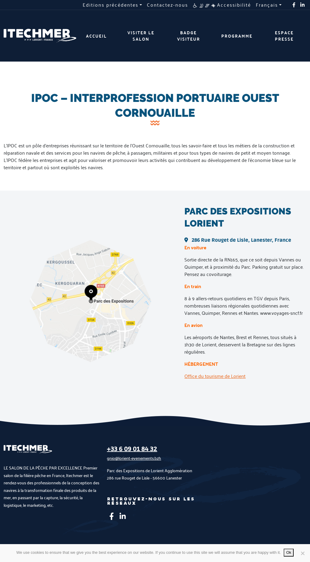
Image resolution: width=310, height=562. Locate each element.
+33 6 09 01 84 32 (132, 449)
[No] (302, 553)
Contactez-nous (167, 4)
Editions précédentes (110, 4)
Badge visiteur (188, 36)
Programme (236, 36)
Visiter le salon (140, 36)
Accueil (96, 36)
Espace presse (284, 36)
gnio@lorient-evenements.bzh (134, 458)
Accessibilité (222, 4)
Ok (288, 552)
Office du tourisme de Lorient (215, 376)
